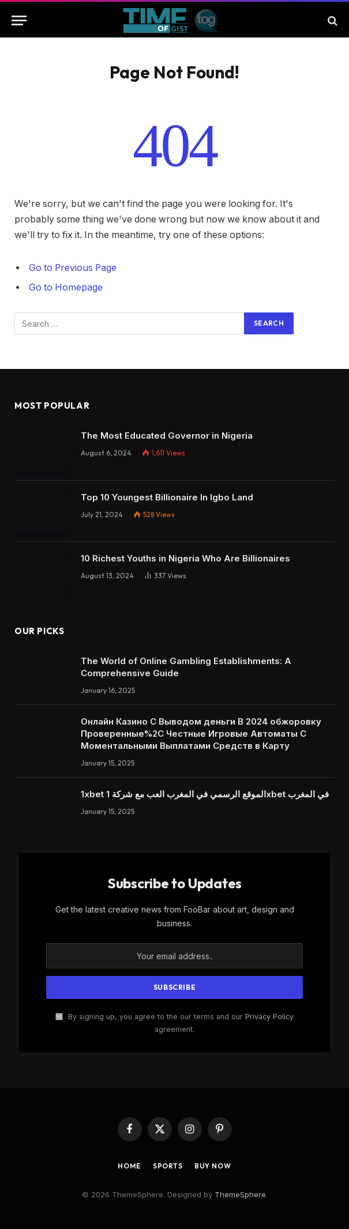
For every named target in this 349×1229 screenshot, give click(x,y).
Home (129, 1166)
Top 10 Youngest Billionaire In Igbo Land (167, 497)
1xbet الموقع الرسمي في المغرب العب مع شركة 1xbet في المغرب (205, 794)
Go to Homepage (66, 287)
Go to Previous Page (73, 267)
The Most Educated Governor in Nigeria (167, 435)
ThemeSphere (240, 1194)
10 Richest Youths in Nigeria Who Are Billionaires (185, 558)
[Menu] (19, 20)
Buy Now (212, 1166)
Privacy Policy (269, 1016)
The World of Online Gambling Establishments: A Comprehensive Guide (186, 666)
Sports (168, 1166)
